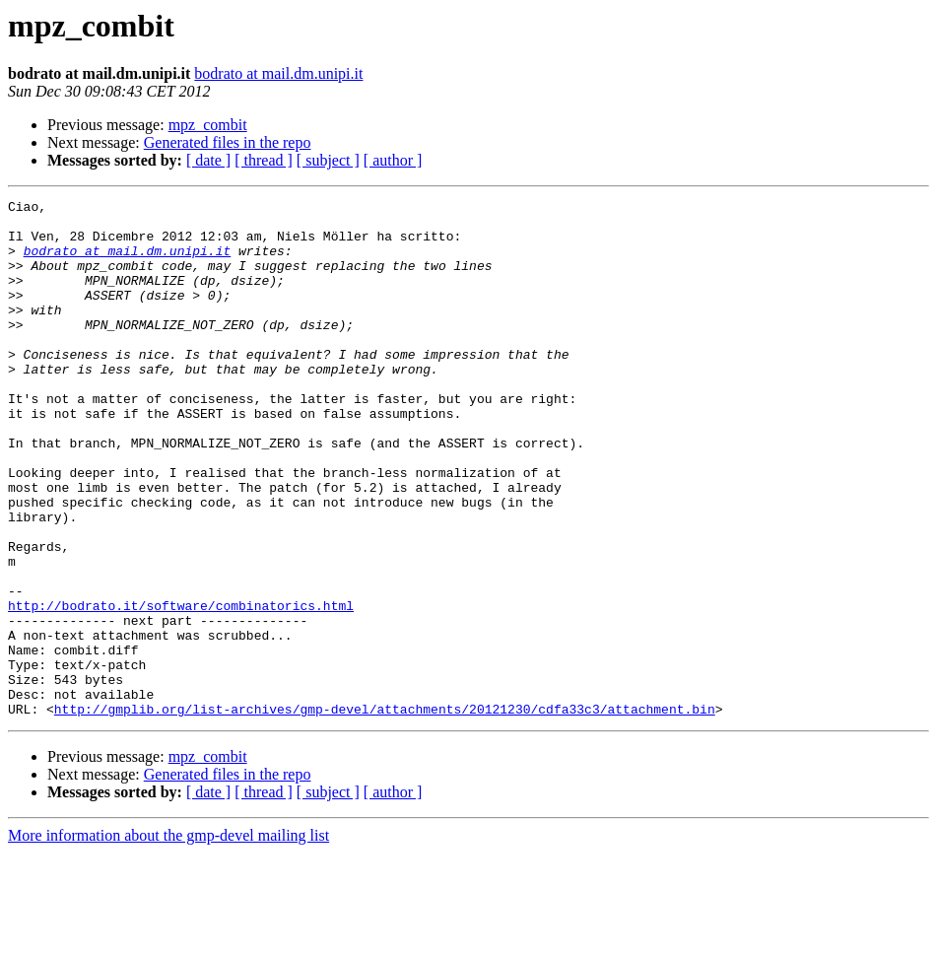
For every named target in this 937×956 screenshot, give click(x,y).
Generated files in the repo (227, 142)
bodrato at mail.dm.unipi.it (278, 73)
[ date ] (208, 160)
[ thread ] (263, 160)
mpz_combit (207, 124)
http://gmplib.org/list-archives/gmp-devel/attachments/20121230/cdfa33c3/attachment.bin (384, 812)
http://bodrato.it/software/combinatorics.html (181, 688)
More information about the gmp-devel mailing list (168, 938)
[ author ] (393, 160)
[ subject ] (328, 160)
